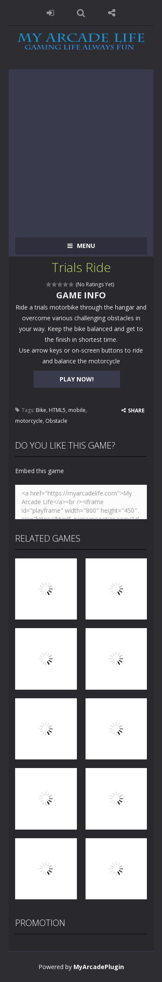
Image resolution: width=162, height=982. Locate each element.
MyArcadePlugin (98, 967)
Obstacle (56, 420)
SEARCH (81, 13)
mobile (77, 410)
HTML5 (57, 410)
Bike (41, 410)
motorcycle (29, 420)
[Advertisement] (81, 150)
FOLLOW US (111, 13)
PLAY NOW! (77, 379)
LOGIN (50, 13)
